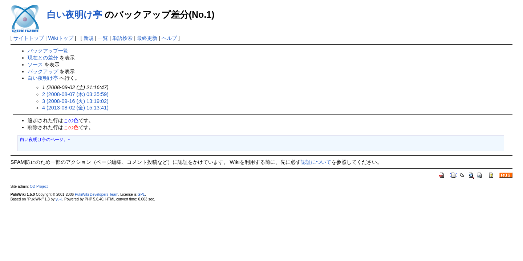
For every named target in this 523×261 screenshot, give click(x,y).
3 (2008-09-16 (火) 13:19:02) (75, 101)
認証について (316, 162)
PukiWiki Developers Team (96, 194)
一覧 (103, 38)
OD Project (39, 186)
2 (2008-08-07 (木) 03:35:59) (75, 94)
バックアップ (43, 71)
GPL (141, 194)
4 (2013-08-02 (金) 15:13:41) (75, 108)
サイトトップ (28, 38)
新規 (89, 38)
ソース (35, 64)
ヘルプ (169, 38)
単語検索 (122, 38)
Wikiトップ (60, 38)
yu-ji (59, 199)
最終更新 (147, 38)
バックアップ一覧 (48, 51)
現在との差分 (43, 58)
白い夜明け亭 (74, 14)
